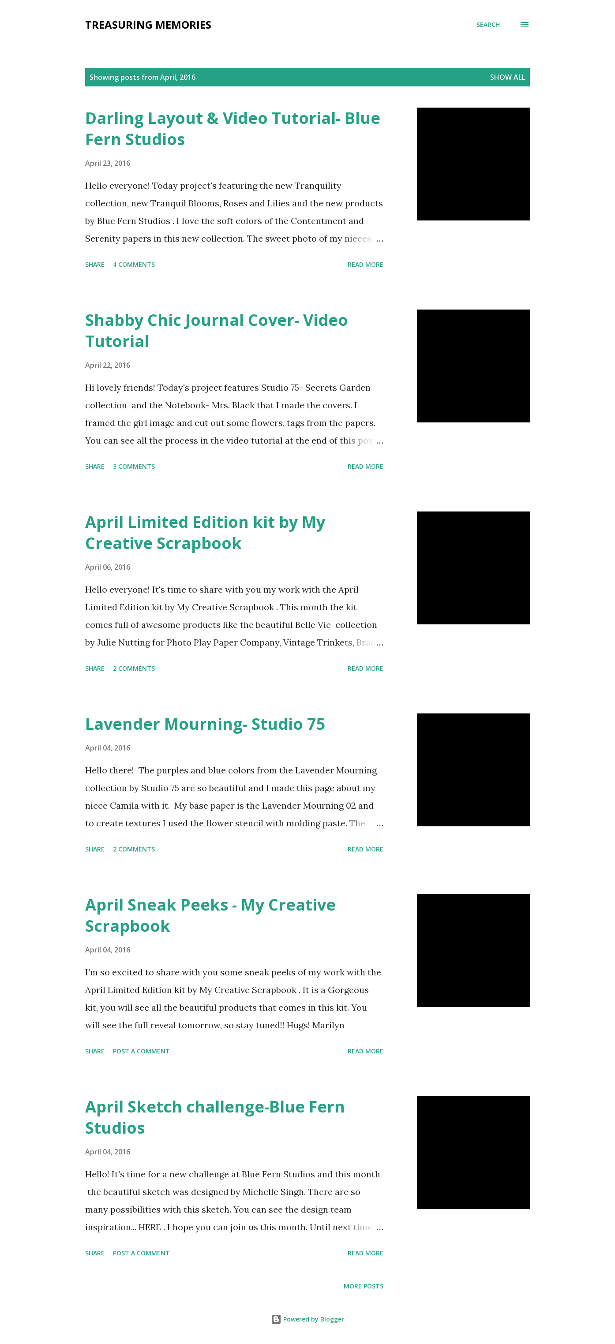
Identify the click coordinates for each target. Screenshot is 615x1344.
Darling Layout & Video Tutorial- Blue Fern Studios (232, 128)
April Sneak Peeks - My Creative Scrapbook (210, 915)
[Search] (488, 24)
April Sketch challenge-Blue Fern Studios (215, 1117)
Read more (365, 264)
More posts (363, 1286)
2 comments (134, 668)
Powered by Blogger (307, 1319)
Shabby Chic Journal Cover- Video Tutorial (216, 330)
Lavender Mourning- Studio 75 (205, 724)
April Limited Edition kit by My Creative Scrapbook (205, 532)
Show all (507, 77)
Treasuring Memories (148, 24)
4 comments (134, 264)
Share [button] (95, 264)
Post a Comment (141, 1051)
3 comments (134, 466)
